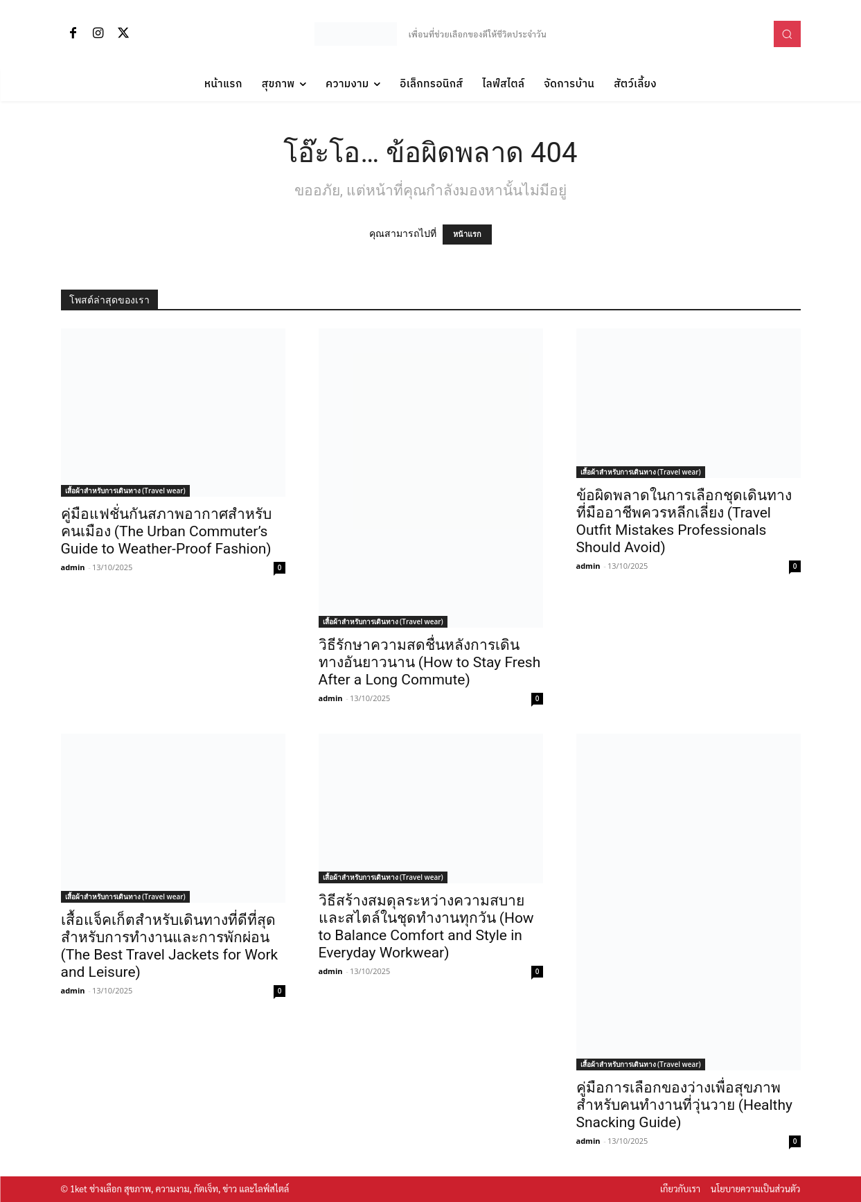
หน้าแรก (467, 234)
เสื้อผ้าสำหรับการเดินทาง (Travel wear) (125, 490)
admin (73, 567)
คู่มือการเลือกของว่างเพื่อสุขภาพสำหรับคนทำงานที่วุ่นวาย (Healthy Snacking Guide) (684, 1105)
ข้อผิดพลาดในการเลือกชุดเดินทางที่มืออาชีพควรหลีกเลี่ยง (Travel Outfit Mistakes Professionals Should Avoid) (684, 521)
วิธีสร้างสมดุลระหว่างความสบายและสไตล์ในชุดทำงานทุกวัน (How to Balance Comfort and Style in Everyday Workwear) (426, 926)
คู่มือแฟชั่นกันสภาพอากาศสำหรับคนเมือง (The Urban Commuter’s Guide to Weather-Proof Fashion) (166, 531)
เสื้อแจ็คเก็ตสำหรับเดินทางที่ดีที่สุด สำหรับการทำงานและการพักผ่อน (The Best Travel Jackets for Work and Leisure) (169, 946)
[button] (787, 34)
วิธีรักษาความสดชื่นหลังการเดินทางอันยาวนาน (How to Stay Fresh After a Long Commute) (430, 662)
